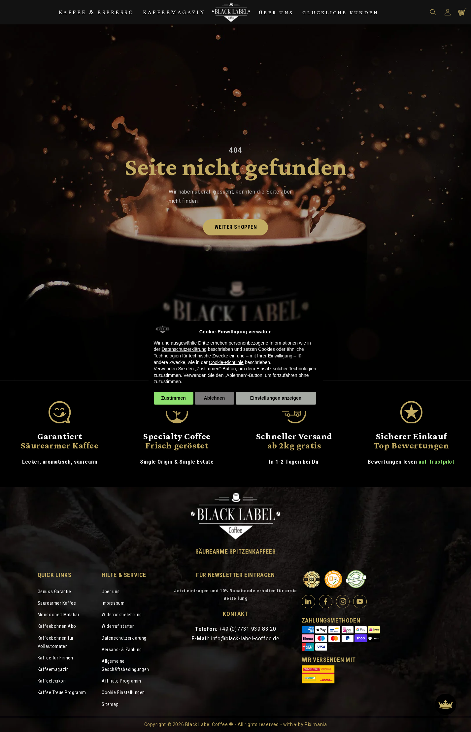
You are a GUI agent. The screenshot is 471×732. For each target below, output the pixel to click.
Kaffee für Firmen (55, 657)
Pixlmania (316, 724)
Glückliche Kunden (340, 12)
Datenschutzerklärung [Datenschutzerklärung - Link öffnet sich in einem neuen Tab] (184, 349)
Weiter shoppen (236, 227)
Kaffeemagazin (174, 12)
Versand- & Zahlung (122, 649)
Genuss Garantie (54, 591)
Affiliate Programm (121, 681)
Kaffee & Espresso (96, 12)
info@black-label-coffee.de (245, 638)
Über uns (276, 12)
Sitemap (110, 704)
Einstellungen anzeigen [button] (276, 398)
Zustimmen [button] (173, 398)
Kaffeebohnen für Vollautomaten (56, 642)
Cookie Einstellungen (123, 692)
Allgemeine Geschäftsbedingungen (125, 665)
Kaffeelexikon (52, 681)
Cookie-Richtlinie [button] (226, 362)
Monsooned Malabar (59, 614)
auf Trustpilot (436, 461)
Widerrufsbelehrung (122, 614)
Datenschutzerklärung (124, 638)
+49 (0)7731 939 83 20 (247, 629)
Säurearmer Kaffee (57, 603)
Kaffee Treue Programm (62, 692)
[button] (433, 12)
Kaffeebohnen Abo (57, 626)
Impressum (113, 603)
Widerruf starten (118, 626)
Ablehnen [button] (214, 398)
